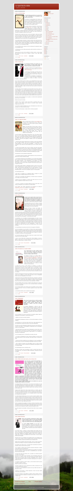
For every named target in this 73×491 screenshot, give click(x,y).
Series (45, 51)
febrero (47, 42)
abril (46, 29)
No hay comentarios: (27, 242)
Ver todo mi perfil (51, 13)
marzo (47, 30)
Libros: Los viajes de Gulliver (20, 119)
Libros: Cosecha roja (19, 61)
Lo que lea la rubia (23, 6)
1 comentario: (26, 113)
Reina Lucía (29, 27)
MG (50, 12)
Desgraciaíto (17, 187)
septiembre (47, 25)
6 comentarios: (26, 189)
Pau (23, 187)
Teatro (45, 52)
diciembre (47, 22)
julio (46, 26)
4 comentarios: (26, 292)
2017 (46, 20)
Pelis (45, 50)
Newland (33, 187)
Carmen (21, 187)
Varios (45, 53)
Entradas (46, 57)
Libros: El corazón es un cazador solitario (23, 248)
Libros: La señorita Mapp (20, 13)
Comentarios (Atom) (22, 483)
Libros (19, 57)
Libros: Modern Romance (20, 416)
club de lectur (38, 121)
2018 (46, 19)
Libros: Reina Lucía (19, 195)
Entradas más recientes (20, 481)
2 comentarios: (26, 410)
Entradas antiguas (38, 481)
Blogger (43, 487)
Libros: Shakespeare (19, 298)
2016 (46, 21)
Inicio (30, 481)
